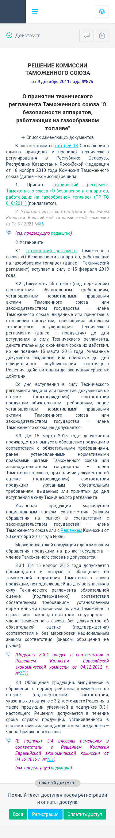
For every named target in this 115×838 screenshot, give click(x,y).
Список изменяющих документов (57, 137)
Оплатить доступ (84, 814)
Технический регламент (51, 250)
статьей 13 (66, 145)
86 (41, 223)
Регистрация (45, 814)
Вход (18, 814)
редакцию (61, 233)
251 (23, 673)
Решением (71, 530)
